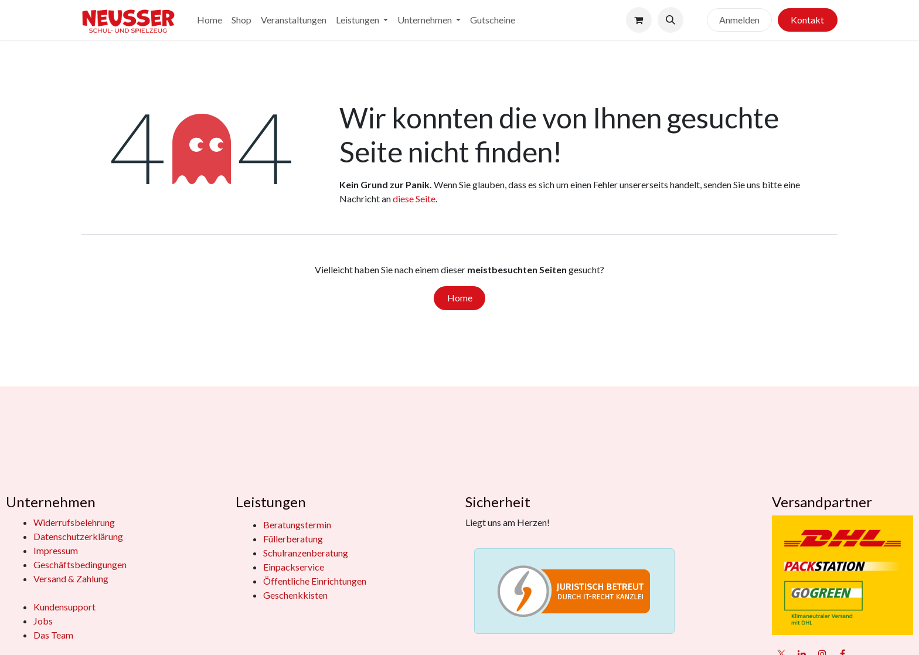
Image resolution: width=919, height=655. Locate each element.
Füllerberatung (293, 538)
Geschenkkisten (295, 594)
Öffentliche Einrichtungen (314, 580)
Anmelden (739, 19)
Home (459, 297)
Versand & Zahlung (70, 578)
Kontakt (807, 19)
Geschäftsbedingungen (80, 564)
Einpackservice (293, 566)
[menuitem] (209, 20)
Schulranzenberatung (305, 552)
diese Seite (414, 198)
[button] (670, 20)
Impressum (55, 550)
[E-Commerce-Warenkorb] (639, 20)
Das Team (53, 634)
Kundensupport (64, 606)
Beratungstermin (297, 524)
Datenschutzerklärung (78, 536)
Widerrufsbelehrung (74, 522)
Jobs (43, 620)
